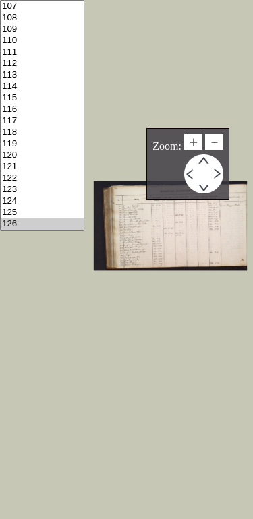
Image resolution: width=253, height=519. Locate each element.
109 (42, 29)
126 (42, 224)
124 (42, 201)
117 (42, 121)
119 (42, 144)
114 (42, 86)
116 (42, 109)
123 (42, 189)
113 (42, 75)
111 (42, 52)
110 (42, 41)
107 (42, 6)
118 (42, 132)
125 (42, 212)
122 (42, 178)
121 (42, 167)
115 (42, 98)
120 (42, 155)
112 (42, 63)
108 (42, 18)
